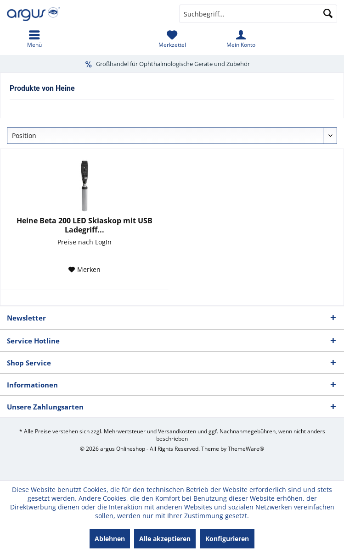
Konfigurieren (227, 538)
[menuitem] (34, 39)
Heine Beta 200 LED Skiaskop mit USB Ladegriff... (84, 225)
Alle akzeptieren (165, 538)
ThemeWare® (246, 449)
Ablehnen (110, 538)
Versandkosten (177, 431)
